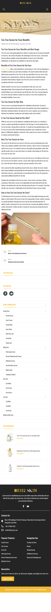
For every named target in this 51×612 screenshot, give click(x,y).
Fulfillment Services (32, 553)
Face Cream (9, 320)
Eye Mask (8, 383)
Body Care (6, 347)
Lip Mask (8, 406)
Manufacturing (31, 550)
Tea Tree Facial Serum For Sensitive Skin (28, 435)
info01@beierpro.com (11, 530)
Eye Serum (9, 392)
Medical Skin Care (8, 415)
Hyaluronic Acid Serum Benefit (16, 262)
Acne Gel (3, 550)
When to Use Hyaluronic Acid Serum (17, 253)
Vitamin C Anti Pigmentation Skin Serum (28, 466)
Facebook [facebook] (5, 293)
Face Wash (9, 329)
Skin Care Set (10, 334)
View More (20, 438)
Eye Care (5, 379)
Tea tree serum (5, 69)
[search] (3, 9)
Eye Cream (9, 388)
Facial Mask (9, 325)
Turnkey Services (31, 542)
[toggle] (47, 9)
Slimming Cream (10, 352)
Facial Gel (8, 338)
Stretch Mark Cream (11, 365)
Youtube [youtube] (11, 293)
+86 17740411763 (10, 526)
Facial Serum (9, 315)
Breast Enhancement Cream (14, 356)
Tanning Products (11, 374)
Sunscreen (9, 343)
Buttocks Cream (10, 361)
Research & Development (34, 557)
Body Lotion (9, 370)
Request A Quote (7, 579)
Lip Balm (8, 401)
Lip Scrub (8, 410)
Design (29, 546)
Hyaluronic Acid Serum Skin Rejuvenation (28, 451)
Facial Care (6, 311)
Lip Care (5, 397)
